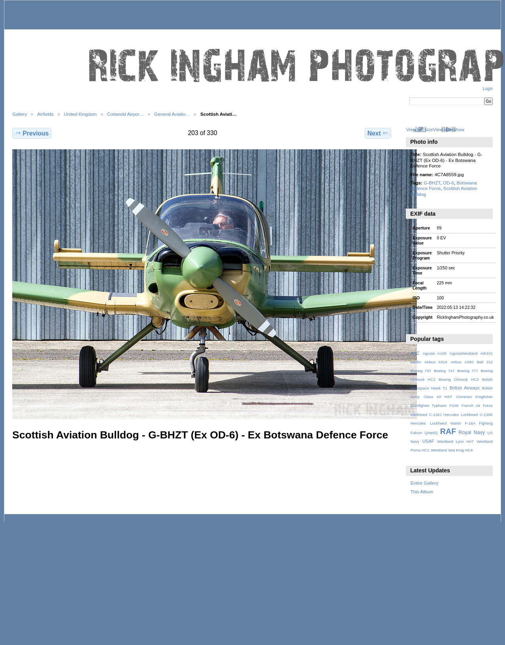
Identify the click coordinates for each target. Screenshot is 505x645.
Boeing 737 (421, 371)
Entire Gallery (425, 482)
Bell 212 (485, 362)
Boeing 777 (467, 371)
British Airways (464, 387)
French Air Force (477, 405)
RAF (448, 431)
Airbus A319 (435, 362)
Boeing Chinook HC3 (459, 379)
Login (488, 89)
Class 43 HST (438, 397)
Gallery (19, 114)
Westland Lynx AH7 (455, 441)
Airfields (45, 114)
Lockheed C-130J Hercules (435, 414)
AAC (415, 353)
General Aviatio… (172, 114)
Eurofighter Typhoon (429, 405)
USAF (428, 441)
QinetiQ (430, 433)
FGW (454, 405)
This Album (422, 491)
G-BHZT (432, 182)
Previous (32, 133)
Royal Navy (471, 432)
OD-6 (448, 182)
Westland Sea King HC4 (452, 450)
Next (377, 133)
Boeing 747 (444, 371)
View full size (419, 129)
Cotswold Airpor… (125, 114)
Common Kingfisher (474, 397)
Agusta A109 (435, 353)
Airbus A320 (461, 362)
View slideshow (448, 129)
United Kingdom (80, 114)
